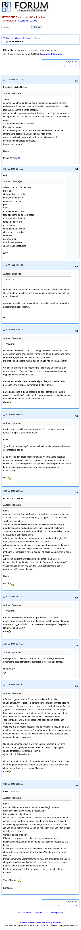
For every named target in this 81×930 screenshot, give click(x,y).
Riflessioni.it (22, 20)
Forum (28, 38)
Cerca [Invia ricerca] (37, 27)
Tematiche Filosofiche (51, 54)
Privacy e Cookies (53, 922)
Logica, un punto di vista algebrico (48, 913)
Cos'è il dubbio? (25, 913)
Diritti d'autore (37, 922)
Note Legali (25, 922)
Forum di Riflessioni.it (15, 38)
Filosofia (37, 38)
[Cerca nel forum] (16, 27)
